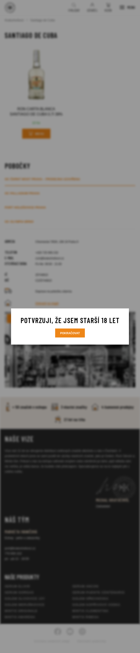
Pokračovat (70, 333)
